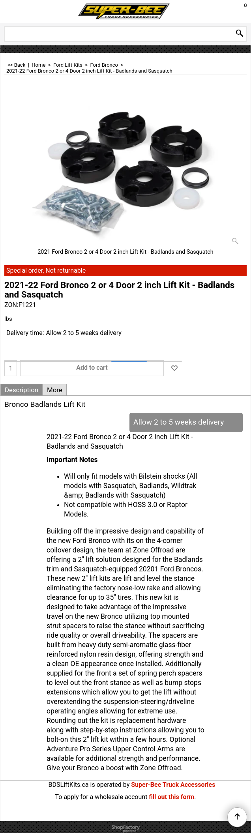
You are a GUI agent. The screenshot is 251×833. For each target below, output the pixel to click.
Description (21, 390)
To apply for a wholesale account (101, 797)
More (54, 390)
